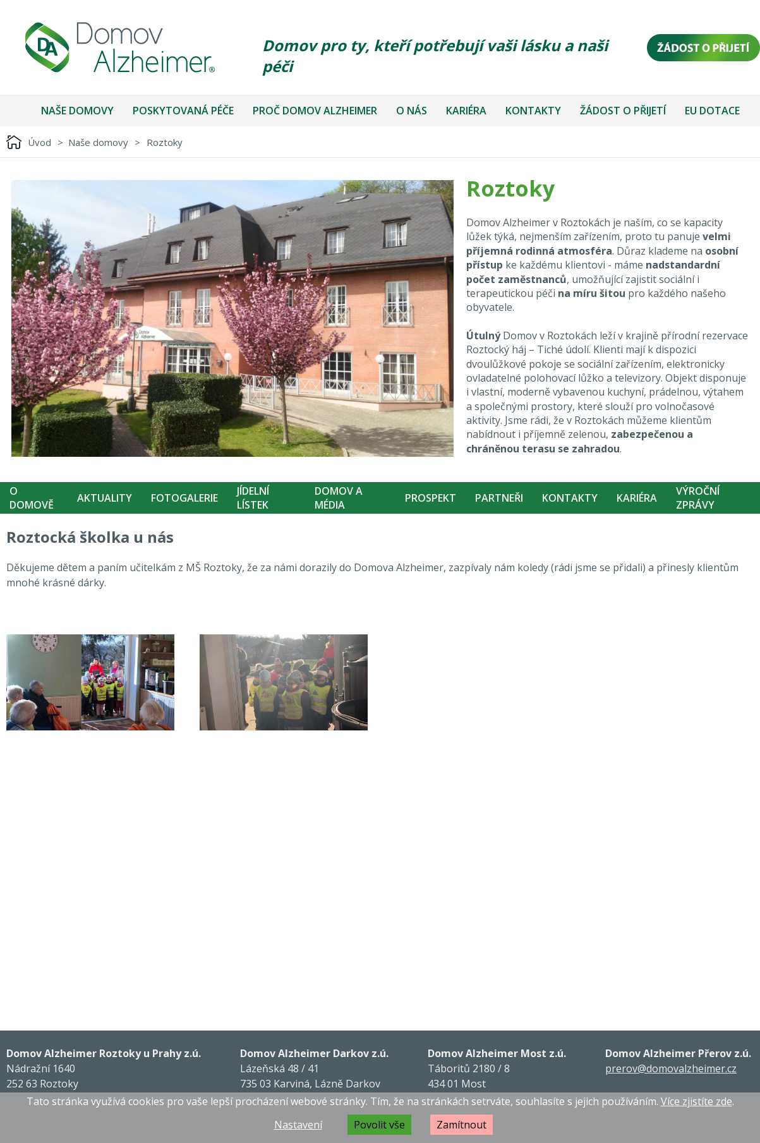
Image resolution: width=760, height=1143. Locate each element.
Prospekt (430, 498)
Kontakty (533, 111)
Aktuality (104, 498)
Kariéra (466, 111)
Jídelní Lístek (253, 498)
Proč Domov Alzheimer (315, 111)
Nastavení (298, 1125)
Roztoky (165, 142)
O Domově (31, 498)
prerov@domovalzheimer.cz (671, 1068)
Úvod (39, 142)
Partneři (499, 498)
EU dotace (712, 111)
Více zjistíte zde (696, 1101)
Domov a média (339, 498)
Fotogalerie (184, 498)
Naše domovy (77, 111)
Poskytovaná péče (183, 111)
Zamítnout (461, 1125)
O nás (411, 111)
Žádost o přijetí (623, 111)
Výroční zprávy (698, 498)
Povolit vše (379, 1125)
